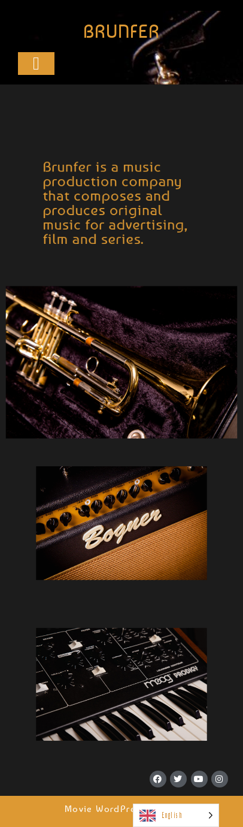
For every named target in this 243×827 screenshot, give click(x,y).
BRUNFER (121, 31)
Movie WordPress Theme (121, 808)
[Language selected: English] (176, 815)
